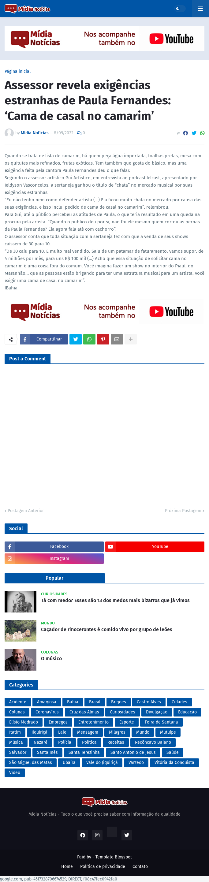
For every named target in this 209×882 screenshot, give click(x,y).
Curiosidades (122, 712)
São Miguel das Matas (30, 762)
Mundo (142, 732)
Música (16, 742)
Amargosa (46, 702)
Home (67, 866)
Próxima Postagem (183, 510)
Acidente (17, 702)
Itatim (15, 732)
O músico (51, 658)
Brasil (94, 702)
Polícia (64, 742)
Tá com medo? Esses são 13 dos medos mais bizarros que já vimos (115, 600)
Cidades (179, 702)
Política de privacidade (102, 866)
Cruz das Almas (84, 712)
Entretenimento (93, 722)
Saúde (172, 752)
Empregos (58, 722)
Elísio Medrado (23, 722)
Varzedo (136, 762)
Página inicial (18, 71)
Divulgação (156, 712)
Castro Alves (149, 702)
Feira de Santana (161, 722)
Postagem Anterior (26, 510)
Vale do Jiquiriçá (102, 762)
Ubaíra (69, 762)
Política (89, 742)
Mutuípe (168, 732)
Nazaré (40, 742)
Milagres (117, 732)
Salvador (17, 752)
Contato (140, 866)
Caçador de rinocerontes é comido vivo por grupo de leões (106, 629)
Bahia (72, 702)
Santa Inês (47, 752)
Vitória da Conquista (174, 762)
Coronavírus (47, 712)
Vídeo (14, 772)
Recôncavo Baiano (153, 742)
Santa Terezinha (84, 752)
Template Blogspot (113, 857)
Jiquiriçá (39, 732)
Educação (187, 712)
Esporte (126, 722)
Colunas (17, 712)
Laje (62, 732)
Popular (54, 578)
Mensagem (87, 732)
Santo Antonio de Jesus (133, 752)
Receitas (115, 742)
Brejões (118, 702)
